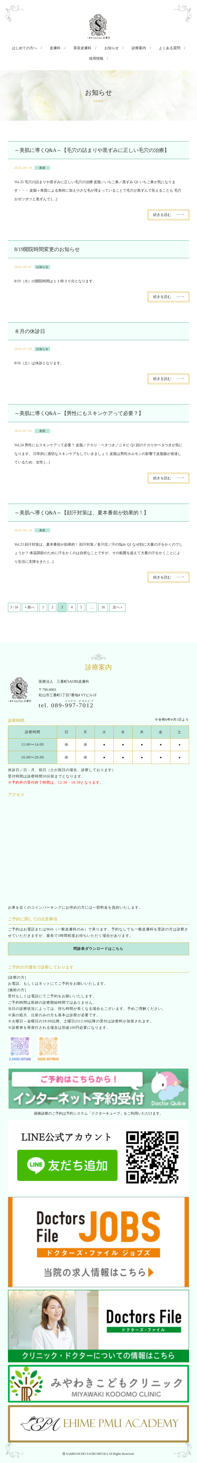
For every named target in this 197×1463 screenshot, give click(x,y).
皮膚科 (50, 47)
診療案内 (121, 47)
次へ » (122, 595)
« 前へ (30, 595)
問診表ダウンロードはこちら (98, 936)
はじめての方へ (23, 47)
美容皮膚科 (73, 47)
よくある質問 (147, 47)
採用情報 (174, 47)
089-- (72, 692)
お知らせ (98, 47)
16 (107, 595)
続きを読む (162, 202)
